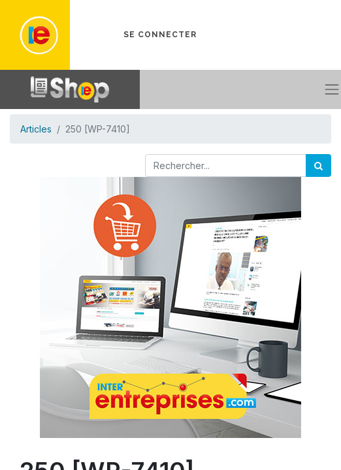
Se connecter (160, 34)
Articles (36, 128)
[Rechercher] (318, 165)
